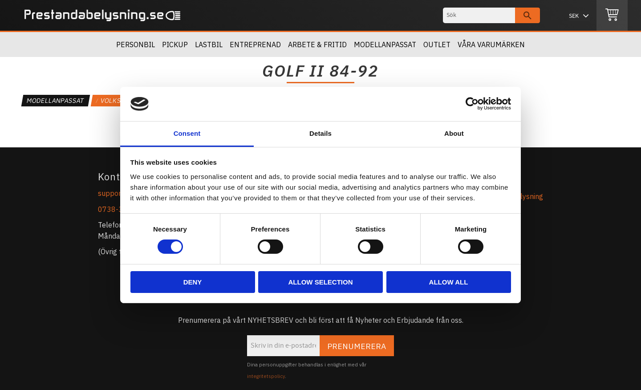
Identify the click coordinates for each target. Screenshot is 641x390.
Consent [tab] (187, 133)
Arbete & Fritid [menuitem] (317, 44)
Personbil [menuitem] (135, 44)
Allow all (448, 282)
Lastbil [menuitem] (209, 44)
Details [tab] (320, 133)
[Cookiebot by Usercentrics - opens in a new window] (472, 103)
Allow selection (320, 282)
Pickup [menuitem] (175, 44)
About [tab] (454, 133)
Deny (192, 282)
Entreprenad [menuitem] (255, 44)
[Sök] (527, 15)
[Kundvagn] (612, 16)
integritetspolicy (266, 376)
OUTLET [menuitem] (436, 44)
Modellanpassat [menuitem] (385, 44)
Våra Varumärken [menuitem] (491, 44)
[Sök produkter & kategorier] (479, 15)
